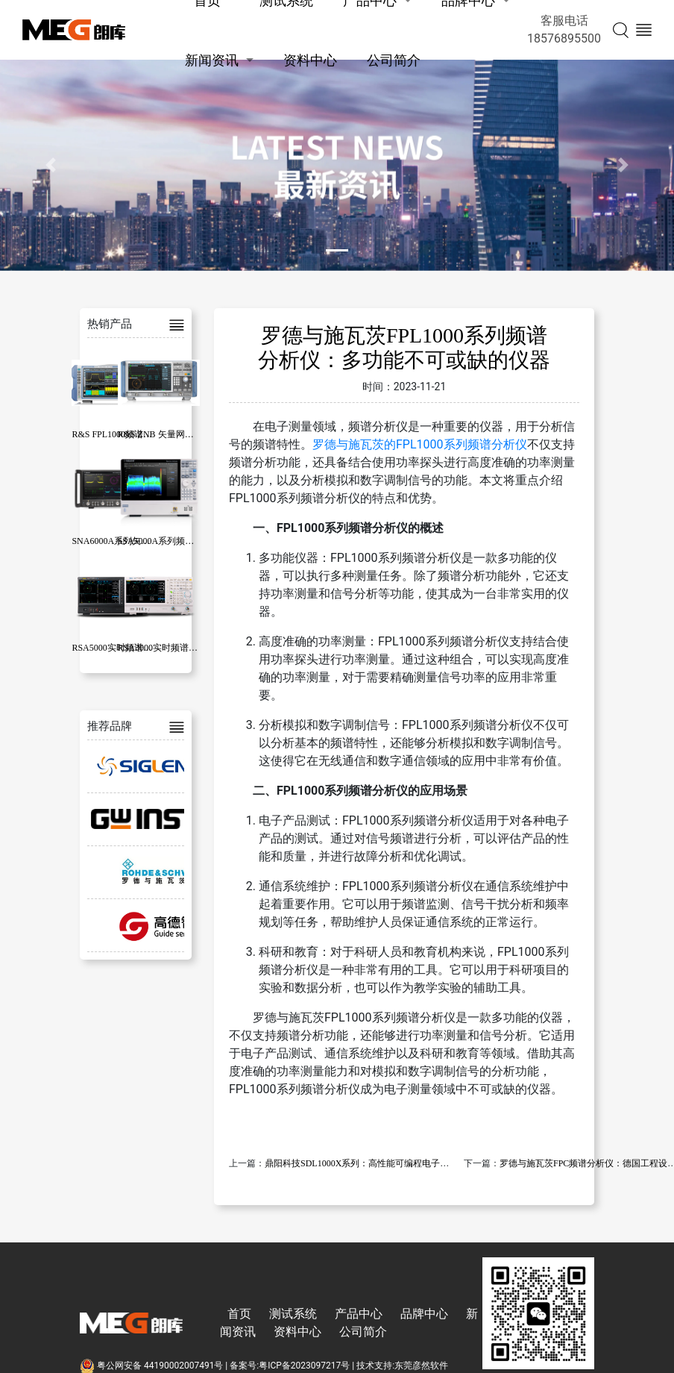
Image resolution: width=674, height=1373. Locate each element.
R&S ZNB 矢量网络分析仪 (169, 434)
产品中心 (358, 1314)
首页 (239, 1314)
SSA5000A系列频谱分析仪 (169, 541)
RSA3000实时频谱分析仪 (166, 647)
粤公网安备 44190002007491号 (152, 1365)
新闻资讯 (212, 60)
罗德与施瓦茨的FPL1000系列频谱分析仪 (419, 444)
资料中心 (310, 60)
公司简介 (394, 60)
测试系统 (293, 1314)
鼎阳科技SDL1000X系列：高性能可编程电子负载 (361, 1163)
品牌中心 (424, 1314)
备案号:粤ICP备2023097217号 (290, 1365)
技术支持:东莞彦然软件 (402, 1365)
